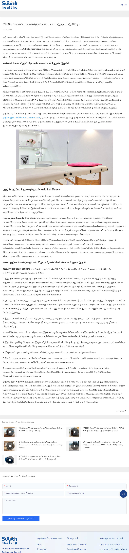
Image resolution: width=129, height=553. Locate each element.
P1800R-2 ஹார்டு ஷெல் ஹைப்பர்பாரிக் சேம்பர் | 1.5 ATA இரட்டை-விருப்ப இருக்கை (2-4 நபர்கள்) (103, 429)
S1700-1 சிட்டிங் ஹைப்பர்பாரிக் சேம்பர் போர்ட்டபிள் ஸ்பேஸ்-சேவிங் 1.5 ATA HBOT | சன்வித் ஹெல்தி (39, 457)
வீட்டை (40, 544)
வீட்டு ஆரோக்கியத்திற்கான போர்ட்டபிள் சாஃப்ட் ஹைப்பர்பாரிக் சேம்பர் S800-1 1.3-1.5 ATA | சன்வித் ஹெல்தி (103, 444)
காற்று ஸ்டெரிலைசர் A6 (77, 544)
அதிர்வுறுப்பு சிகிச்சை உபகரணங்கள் (21, 117)
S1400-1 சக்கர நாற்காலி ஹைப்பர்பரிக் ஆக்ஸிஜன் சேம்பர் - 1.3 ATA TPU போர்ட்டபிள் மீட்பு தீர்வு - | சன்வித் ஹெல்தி (40, 444)
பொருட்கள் (42, 549)
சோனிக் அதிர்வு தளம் (76, 549)
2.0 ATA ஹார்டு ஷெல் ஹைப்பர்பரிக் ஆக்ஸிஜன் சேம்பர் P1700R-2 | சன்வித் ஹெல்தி (40, 429)
